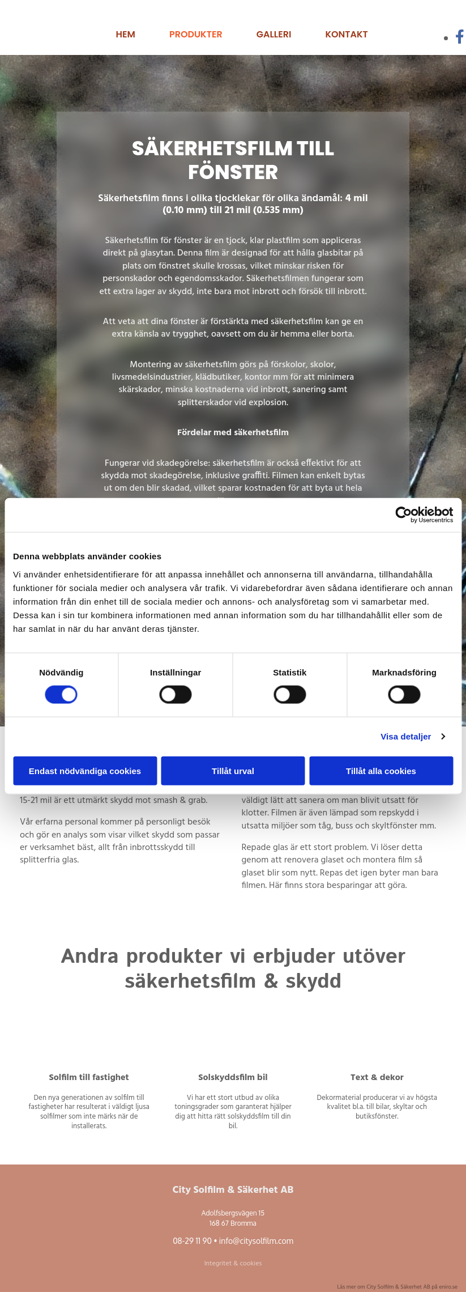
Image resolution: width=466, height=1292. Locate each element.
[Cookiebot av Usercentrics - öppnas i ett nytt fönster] (403, 515)
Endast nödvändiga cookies (85, 770)
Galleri (274, 34)
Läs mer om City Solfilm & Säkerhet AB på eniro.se (397, 1286)
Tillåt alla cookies (381, 770)
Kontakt (346, 34)
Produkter (196, 34)
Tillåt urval (233, 770)
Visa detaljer (406, 736)
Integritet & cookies (233, 1263)
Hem (125, 34)
